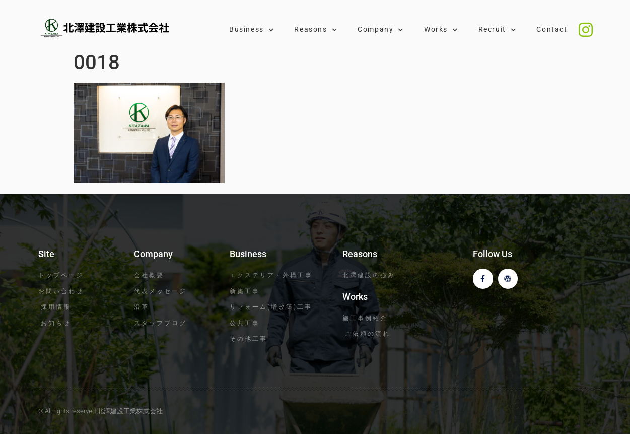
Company (381, 29)
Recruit (497, 29)
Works (441, 29)
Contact (551, 29)
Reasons (315, 29)
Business (251, 29)
